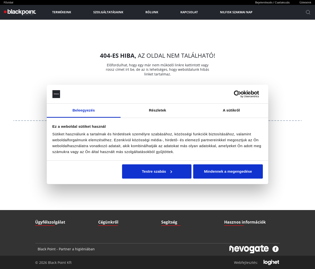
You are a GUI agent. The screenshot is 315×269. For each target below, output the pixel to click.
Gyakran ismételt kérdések (242, 202)
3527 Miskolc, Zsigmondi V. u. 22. (65, 212)
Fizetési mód (169, 202)
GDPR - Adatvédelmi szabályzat (119, 202)
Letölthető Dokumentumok (242, 193)
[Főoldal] (19, 12)
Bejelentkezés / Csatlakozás (272, 2)
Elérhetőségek (108, 212)
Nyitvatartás (169, 212)
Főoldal (8, 2)
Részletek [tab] (157, 110)
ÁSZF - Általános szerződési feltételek (123, 193)
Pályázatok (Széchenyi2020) (243, 212)
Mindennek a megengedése (228, 171)
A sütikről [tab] (231, 110)
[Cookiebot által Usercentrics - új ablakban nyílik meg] (241, 94)
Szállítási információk (175, 193)
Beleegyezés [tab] (83, 110)
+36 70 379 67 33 (53, 202)
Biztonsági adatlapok (238, 222)
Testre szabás (157, 171)
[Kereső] (308, 12)
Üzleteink (305, 2)
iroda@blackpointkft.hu (61, 193)
